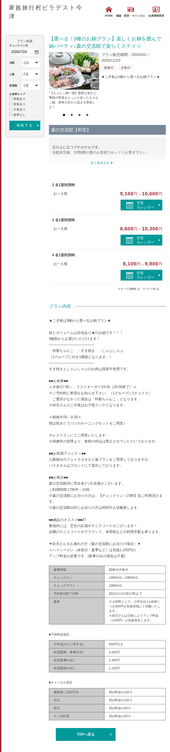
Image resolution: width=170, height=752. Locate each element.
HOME (109, 11)
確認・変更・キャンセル (130, 11)
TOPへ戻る (86, 734)
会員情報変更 (156, 11)
